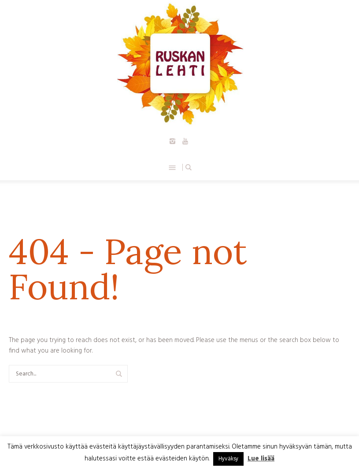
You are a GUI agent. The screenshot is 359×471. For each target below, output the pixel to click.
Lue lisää (261, 458)
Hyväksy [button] (228, 459)
